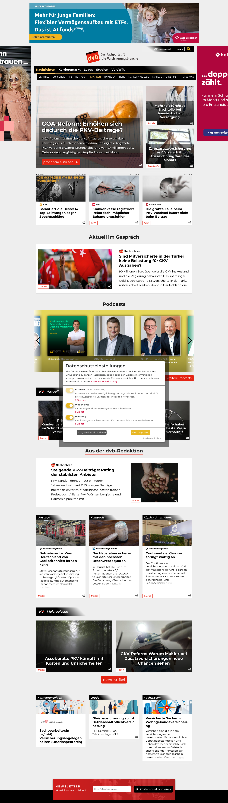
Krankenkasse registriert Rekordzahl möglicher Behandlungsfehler (113, 213)
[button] (140, 165)
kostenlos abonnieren (153, 789)
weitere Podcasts (179, 378)
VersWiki (118, 69)
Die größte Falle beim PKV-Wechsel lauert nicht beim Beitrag (167, 213)
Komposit (97, 517)
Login (178, 49)
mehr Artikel (114, 680)
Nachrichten (45, 69)
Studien (102, 69)
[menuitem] (160, 49)
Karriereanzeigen (50, 697)
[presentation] (38, 341)
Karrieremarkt (69, 69)
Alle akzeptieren (140, 432)
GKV (93, 222)
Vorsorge (44, 517)
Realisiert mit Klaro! (152, 438)
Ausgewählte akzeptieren (92, 432)
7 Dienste (80, 400)
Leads (88, 69)
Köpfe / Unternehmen (159, 517)
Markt (43, 438)
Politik (151, 123)
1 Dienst (79, 411)
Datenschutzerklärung (104, 381)
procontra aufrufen (61, 162)
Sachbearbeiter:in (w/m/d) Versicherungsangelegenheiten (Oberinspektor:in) (60, 736)
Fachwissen (152, 697)
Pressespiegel (162, 49)
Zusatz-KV (153, 166)
